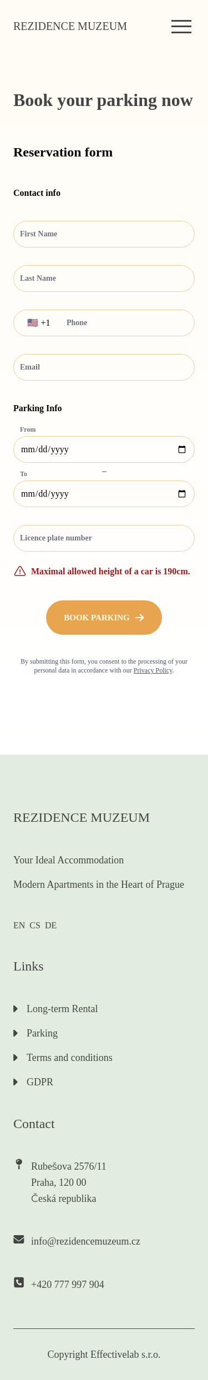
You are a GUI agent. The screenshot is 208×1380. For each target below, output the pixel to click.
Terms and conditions (63, 1057)
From (27, 429)
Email (30, 367)
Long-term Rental (55, 1008)
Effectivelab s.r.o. (125, 1354)
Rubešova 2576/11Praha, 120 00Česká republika (68, 1183)
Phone (77, 323)
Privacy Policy (153, 670)
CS (34, 925)
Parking (35, 1033)
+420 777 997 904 (67, 1284)
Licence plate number (56, 538)
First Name (38, 234)
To (23, 474)
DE (51, 925)
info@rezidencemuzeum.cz (85, 1241)
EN (19, 925)
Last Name (38, 278)
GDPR (33, 1082)
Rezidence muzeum (70, 26)
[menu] (181, 26)
